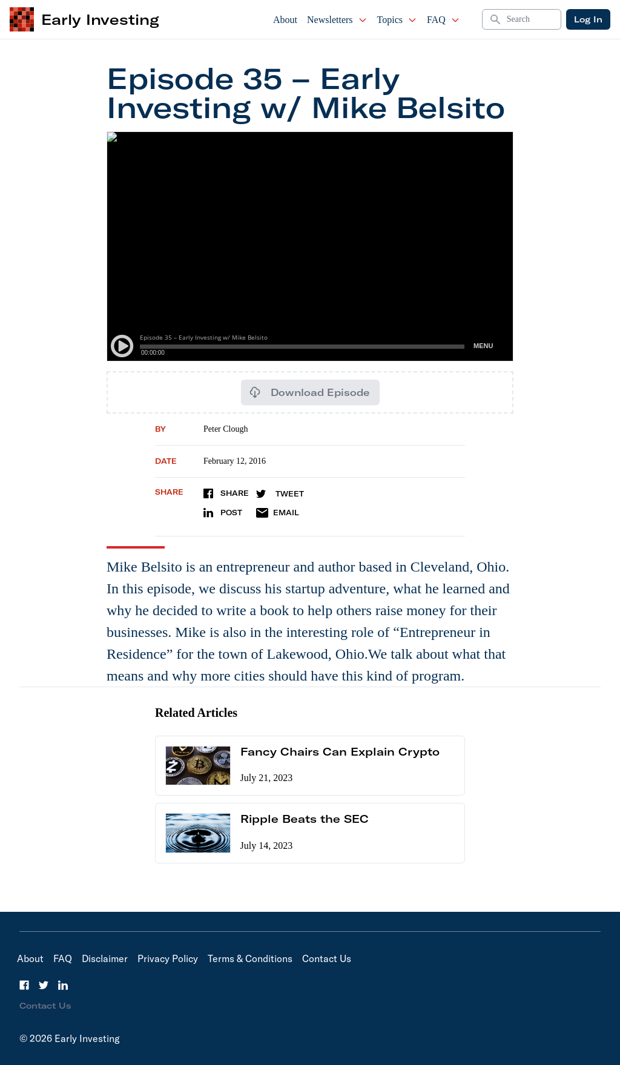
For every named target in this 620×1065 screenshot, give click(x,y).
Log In (588, 19)
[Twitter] (43, 985)
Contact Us (326, 958)
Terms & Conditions (250, 958)
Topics (397, 20)
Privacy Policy (167, 958)
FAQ (443, 20)
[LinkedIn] (63, 985)
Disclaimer (105, 958)
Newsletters (337, 20)
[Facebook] (24, 985)
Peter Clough (225, 429)
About (285, 20)
